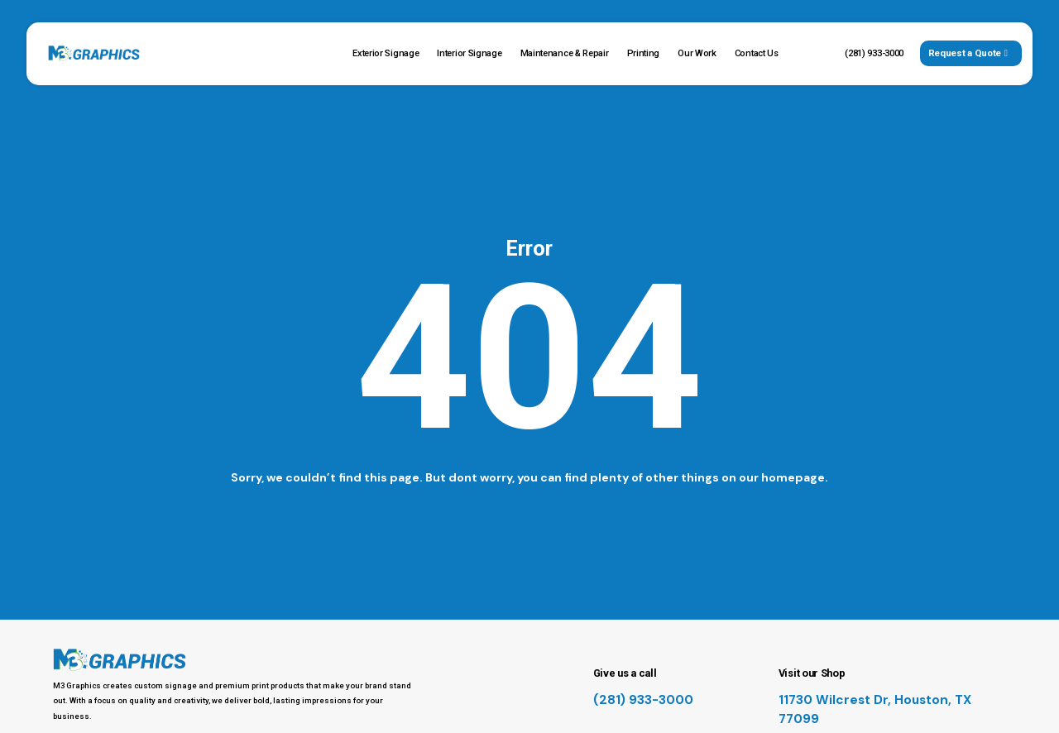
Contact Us (757, 53)
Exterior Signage (385, 53)
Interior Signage (469, 53)
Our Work (697, 53)
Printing (643, 53)
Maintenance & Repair (564, 53)
